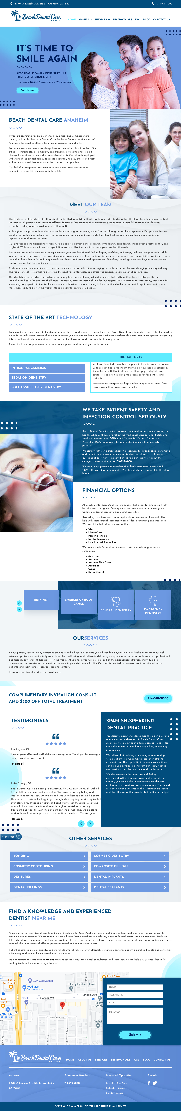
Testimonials (122, 19)
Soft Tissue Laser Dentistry (36, 387)
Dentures (22, 877)
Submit (135, 1035)
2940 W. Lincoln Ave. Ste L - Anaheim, (42, 4)
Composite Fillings (111, 866)
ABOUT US (84, 1060)
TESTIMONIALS (120, 1060)
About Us (85, 19)
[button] (41, 600)
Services (101, 19)
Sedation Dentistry (28, 377)
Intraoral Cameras (28, 368)
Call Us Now (27, 90)
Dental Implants (109, 877)
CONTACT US (162, 1060)
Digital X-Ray (131, 357)
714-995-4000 (164, 4)
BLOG (146, 1060)
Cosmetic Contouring (33, 866)
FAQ (137, 19)
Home (72, 19)
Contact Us (161, 19)
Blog (147, 19)
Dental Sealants (109, 887)
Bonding (21, 856)
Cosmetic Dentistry (111, 856)
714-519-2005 (158, 698)
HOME (70, 1060)
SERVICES (101, 1060)
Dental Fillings (27, 887)
